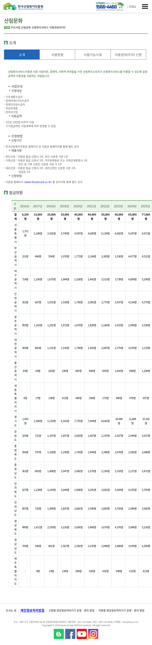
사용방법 (57, 54)
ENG (131, 6)
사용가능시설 (93, 54)
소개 (22, 54)
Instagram (93, 634)
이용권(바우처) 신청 (128, 54)
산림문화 (26, 27)
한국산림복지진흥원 (23, 8)
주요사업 (15, 27)
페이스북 (70, 634)
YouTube (82, 634)
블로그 (59, 634)
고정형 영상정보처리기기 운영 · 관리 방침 (71, 610)
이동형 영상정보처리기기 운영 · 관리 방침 (121, 610)
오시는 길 (11, 610)
